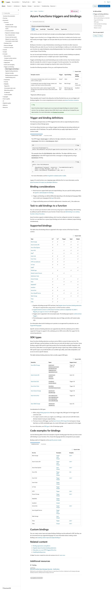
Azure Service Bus (35, 395)
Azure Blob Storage (35, 365)
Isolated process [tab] (35, 444)
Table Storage (34, 296)
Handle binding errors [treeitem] (10, 77)
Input (57, 457)
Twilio (32, 301)
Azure (35, 11)
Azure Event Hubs (35, 386)
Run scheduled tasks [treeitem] (10, 35)
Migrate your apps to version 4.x (41, 311)
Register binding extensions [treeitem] (11, 71)
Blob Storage (34, 242)
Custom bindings (98, 25)
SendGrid (33, 287)
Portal (95, 6)
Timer (32, 299)
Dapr (32, 253)
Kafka (32, 267)
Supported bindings (98, 20)
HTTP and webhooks (35, 261)
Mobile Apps (34, 270)
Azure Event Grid (35, 381)
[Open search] (104, 2)
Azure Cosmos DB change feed (61, 421)
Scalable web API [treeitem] (9, 24)
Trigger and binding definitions (101, 14)
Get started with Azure (104, 6)
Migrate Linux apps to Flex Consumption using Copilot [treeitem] (11, 40)
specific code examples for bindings (44, 192)
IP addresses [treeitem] (7, 92)
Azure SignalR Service (36, 293)
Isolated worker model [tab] (36, 135)
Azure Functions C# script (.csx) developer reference (43, 182)
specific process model (55, 440)
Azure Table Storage (35, 403)
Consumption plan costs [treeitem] (9, 88)
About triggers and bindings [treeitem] (12, 69)
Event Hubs (33, 259)
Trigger (57, 455)
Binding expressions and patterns (41, 546)
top (52, 198)
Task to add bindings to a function (102, 18)
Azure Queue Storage (36, 391)
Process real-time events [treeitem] (11, 37)
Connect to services (58, 112)
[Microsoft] (3, 2)
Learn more (62, 555)
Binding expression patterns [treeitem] (11, 75)
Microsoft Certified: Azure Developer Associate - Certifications (44, 569)
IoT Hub (33, 264)
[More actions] (80, 11)
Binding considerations (99, 16)
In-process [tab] (43, 444)
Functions (41, 11)
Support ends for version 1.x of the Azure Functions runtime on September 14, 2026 (54, 309)
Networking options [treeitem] (8, 90)
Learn (31, 11)
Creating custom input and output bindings (48, 537)
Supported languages (35, 325)
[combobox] (10, 13)
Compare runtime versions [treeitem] (10, 58)
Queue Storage (34, 279)
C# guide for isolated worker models (56, 175)
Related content (97, 28)
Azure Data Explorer (35, 247)
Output (58, 458)
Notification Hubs (35, 276)
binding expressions (45, 412)
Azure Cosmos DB (35, 244)
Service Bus (33, 290)
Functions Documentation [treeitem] (9, 16)
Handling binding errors (39, 552)
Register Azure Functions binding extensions (69, 305)
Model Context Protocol (36, 273)
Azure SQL (33, 250)
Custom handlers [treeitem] (8, 94)
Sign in (108, 2)
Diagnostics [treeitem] (7, 86)
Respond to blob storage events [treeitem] (11, 27)
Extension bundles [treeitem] (9, 73)
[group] (56, 148)
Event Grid (33, 256)
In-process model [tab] (48, 135)
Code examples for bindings (100, 24)
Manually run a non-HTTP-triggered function (44, 550)
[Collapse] (18, 10)
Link (70, 455)
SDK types (46, 426)
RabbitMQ (33, 284)
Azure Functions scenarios (72, 100)
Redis (32, 281)
